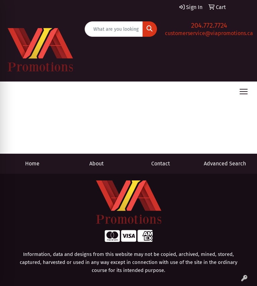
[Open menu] (243, 91)
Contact (160, 163)
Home (32, 163)
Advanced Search (225, 163)
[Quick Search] (114, 29)
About (96, 163)
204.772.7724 (209, 25)
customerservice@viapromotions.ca (209, 33)
